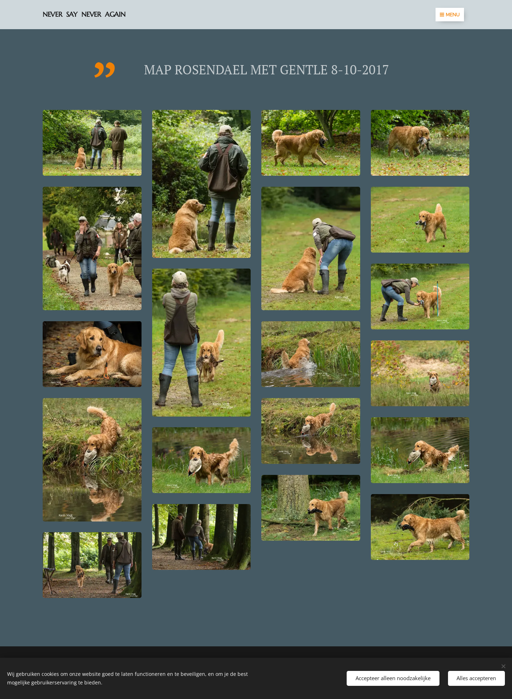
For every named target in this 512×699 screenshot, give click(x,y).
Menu (450, 14)
